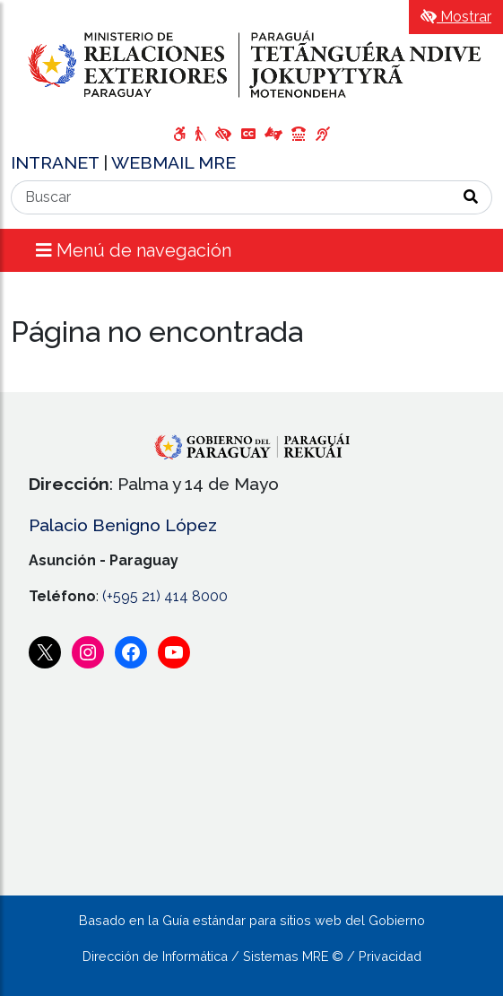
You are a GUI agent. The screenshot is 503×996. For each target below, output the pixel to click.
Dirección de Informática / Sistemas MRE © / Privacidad (251, 956)
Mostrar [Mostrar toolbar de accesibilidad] (456, 16)
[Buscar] (231, 197)
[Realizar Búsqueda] (471, 197)
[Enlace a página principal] (251, 64)
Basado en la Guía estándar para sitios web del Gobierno (252, 920)
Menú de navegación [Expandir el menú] (133, 250)
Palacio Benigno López (123, 525)
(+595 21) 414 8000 (165, 596)
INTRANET (57, 162)
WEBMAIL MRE (173, 162)
